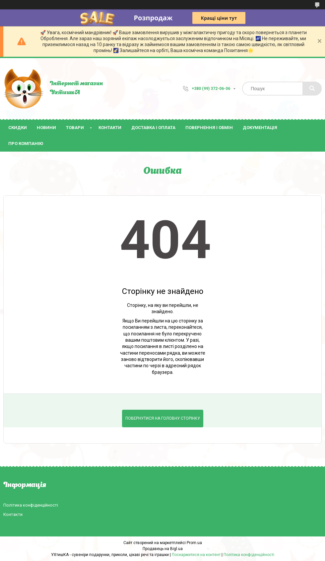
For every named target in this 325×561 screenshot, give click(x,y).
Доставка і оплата (153, 127)
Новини (46, 127)
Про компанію (25, 143)
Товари (75, 127)
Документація (260, 127)
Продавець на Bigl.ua (163, 548)
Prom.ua (194, 542)
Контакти (109, 127)
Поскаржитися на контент (196, 554)
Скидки (17, 127)
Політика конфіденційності (30, 505)
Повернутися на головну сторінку (162, 418)
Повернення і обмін (209, 127)
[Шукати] (312, 89)
